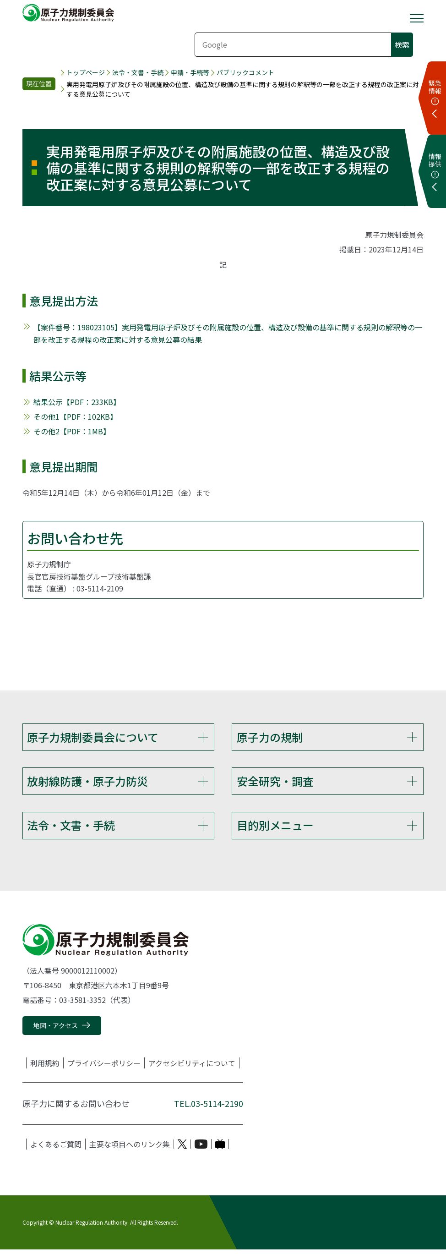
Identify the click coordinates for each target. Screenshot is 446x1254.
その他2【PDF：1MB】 (71, 431)
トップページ (85, 73)
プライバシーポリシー (104, 1067)
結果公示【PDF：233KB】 (76, 401)
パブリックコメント (245, 73)
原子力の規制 (270, 737)
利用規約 (45, 1067)
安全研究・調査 (275, 783)
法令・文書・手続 (137, 73)
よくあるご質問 (56, 1149)
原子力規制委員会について (92, 737)
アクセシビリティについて (191, 1067)
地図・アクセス (55, 1030)
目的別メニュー (275, 829)
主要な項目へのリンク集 (129, 1149)
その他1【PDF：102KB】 (75, 416)
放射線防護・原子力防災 (87, 783)
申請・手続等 (190, 73)
